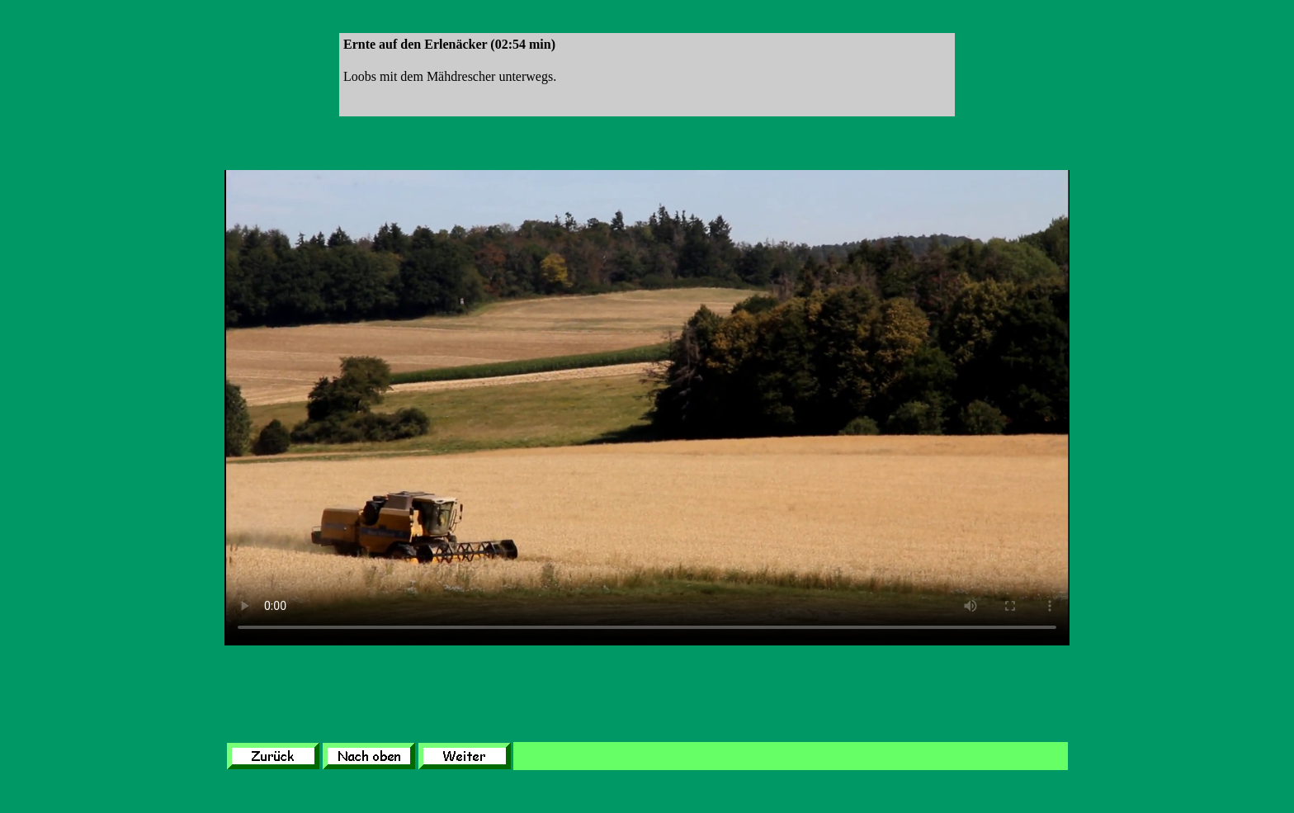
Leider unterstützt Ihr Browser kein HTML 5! (647, 407)
